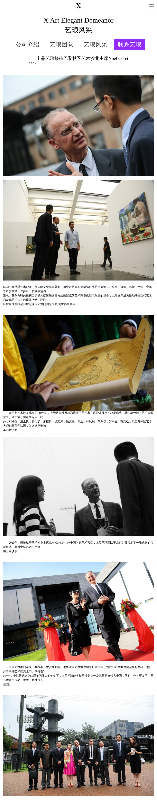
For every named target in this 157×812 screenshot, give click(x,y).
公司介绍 (27, 44)
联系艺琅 (129, 44)
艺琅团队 (61, 44)
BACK (32, 63)
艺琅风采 (95, 44)
